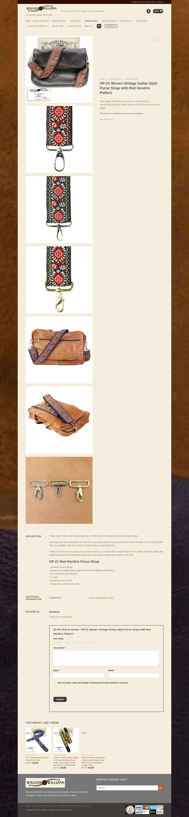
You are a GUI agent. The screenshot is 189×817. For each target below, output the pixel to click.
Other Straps (126, 21)
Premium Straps (59, 21)
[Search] (99, 26)
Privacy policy (50, 806)
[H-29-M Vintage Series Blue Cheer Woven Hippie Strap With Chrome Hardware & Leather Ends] (94, 740)
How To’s (89, 26)
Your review (59, 648)
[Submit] (160, 787)
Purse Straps (131, 79)
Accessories (142, 21)
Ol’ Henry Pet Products (38, 26)
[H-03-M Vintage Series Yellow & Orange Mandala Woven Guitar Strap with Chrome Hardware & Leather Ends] (66, 740)
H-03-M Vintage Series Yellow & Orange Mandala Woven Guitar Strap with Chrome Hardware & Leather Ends (66, 761)
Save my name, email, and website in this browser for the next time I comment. (92, 683)
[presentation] (71, 691)
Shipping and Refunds (70, 806)
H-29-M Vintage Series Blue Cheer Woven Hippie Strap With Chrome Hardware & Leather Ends (93, 761)
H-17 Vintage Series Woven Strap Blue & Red (37, 759)
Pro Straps (76, 21)
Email (111, 670)
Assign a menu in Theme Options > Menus (147, 2)
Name (56, 670)
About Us (37, 806)
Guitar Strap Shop (41, 21)
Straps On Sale (74, 26)
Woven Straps (92, 21)
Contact (86, 806)
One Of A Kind (58, 26)
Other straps (115, 79)
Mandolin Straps (109, 21)
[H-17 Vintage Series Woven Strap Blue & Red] (38, 740)
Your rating (58, 639)
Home (28, 21)
